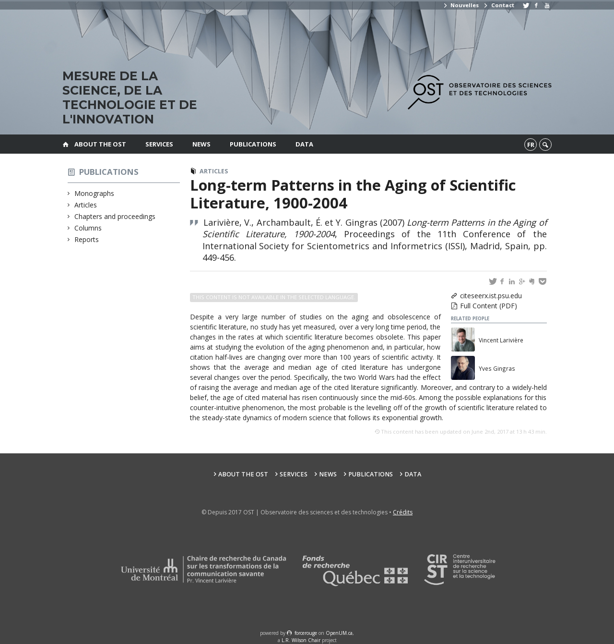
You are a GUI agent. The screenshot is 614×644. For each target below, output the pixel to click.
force (306, 633)
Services (159, 144)
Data (304, 144)
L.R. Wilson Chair (301, 640)
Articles (86, 204)
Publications (253, 144)
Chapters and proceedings (115, 216)
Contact (498, 5)
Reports (87, 239)
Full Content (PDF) (488, 305)
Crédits (403, 512)
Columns (88, 227)
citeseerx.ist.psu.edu (491, 295)
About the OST (100, 144)
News (201, 144)
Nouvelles (461, 5)
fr (530, 144)
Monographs (94, 193)
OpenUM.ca (339, 633)
